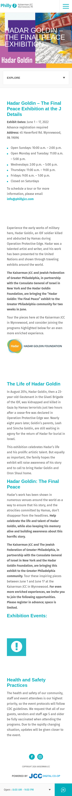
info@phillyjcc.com (20, 199)
